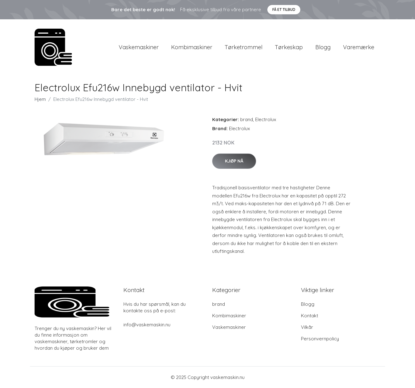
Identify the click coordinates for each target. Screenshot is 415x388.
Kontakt (309, 316)
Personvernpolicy (320, 339)
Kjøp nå (234, 161)
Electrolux (265, 119)
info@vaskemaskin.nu (146, 325)
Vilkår (307, 327)
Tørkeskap (289, 47)
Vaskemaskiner (139, 47)
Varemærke (358, 47)
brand (246, 119)
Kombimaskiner (191, 47)
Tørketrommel (243, 47)
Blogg (323, 47)
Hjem (40, 99)
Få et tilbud (283, 9)
